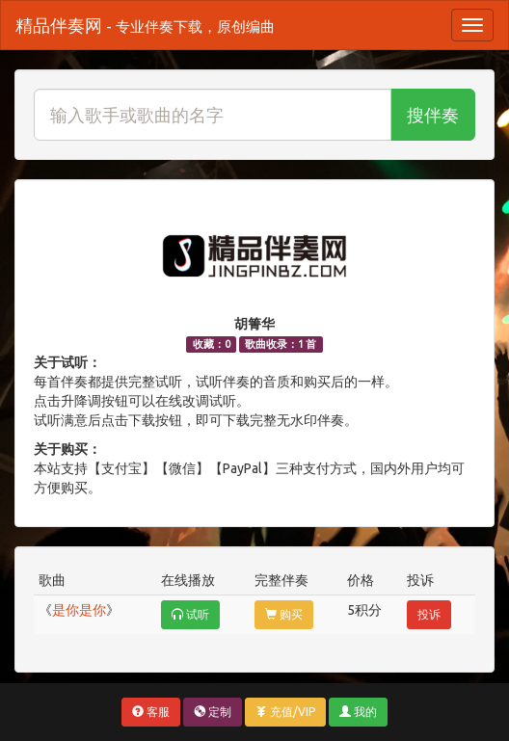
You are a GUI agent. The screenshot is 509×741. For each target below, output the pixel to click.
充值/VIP (285, 711)
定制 (212, 711)
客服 (151, 711)
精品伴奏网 (145, 25)
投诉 (429, 614)
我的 (358, 711)
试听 (190, 614)
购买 (284, 614)
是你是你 (79, 610)
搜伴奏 (433, 114)
